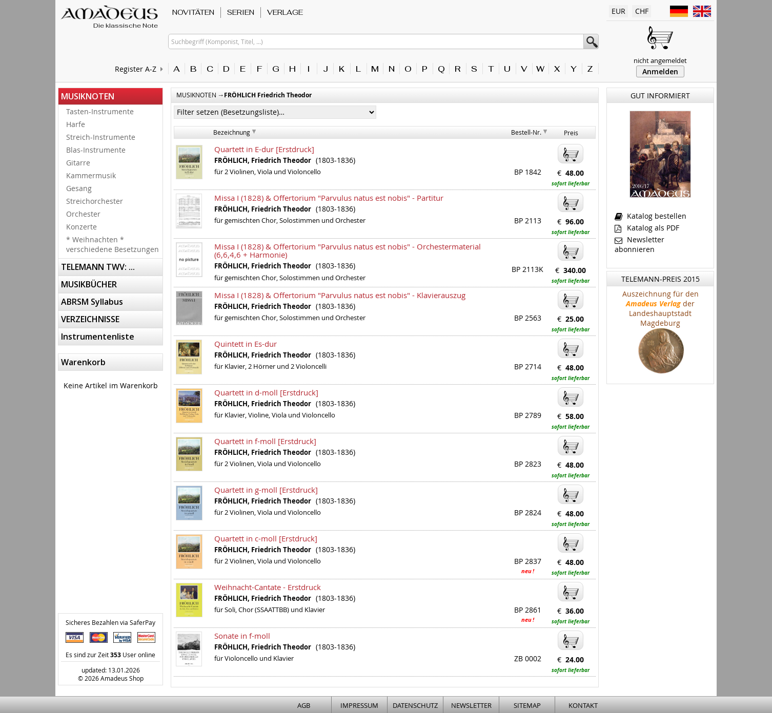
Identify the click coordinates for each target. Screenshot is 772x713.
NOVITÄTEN (193, 12)
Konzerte (81, 227)
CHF (642, 11)
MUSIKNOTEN (87, 96)
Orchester (83, 214)
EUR (618, 11)
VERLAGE (285, 12)
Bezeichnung (231, 132)
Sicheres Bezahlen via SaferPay (110, 622)
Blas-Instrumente (96, 150)
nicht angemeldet (660, 60)
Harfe (75, 124)
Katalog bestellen (650, 216)
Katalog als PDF (647, 228)
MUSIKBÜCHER (89, 284)
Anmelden (660, 71)
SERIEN (240, 12)
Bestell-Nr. (526, 132)
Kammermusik (91, 175)
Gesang (79, 188)
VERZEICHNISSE (90, 319)
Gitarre (78, 162)
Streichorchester (94, 201)
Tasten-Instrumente (100, 111)
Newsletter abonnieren (639, 244)
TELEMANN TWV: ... (98, 266)
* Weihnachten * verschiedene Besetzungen (112, 244)
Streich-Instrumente (100, 137)
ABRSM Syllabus (92, 301)
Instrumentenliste (97, 336)
